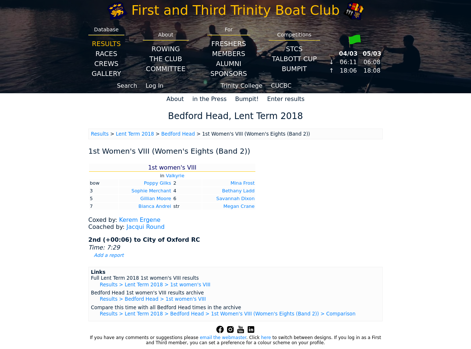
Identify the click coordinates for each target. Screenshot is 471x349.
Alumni (228, 63)
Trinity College (242, 85)
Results (106, 44)
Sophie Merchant (151, 190)
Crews (106, 63)
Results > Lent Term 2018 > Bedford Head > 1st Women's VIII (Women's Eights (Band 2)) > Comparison (227, 314)
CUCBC (281, 85)
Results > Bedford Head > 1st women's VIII (153, 299)
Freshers (228, 44)
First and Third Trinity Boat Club (235, 10)
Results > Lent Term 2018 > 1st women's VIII (155, 284)
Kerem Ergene (139, 219)
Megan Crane (239, 206)
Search (127, 85)
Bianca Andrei (154, 206)
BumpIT (294, 69)
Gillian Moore (155, 198)
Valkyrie (175, 175)
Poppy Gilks (157, 183)
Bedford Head (178, 134)
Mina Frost (242, 183)
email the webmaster (223, 337)
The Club (165, 59)
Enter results (286, 98)
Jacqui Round (146, 226)
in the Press (209, 98)
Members (228, 53)
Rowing (166, 49)
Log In (155, 85)
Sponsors (228, 73)
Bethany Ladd (238, 190)
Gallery (106, 73)
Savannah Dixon (235, 198)
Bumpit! (247, 98)
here (266, 337)
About (175, 98)
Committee (166, 69)
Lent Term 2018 (135, 134)
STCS (294, 49)
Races (106, 53)
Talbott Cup (294, 59)
